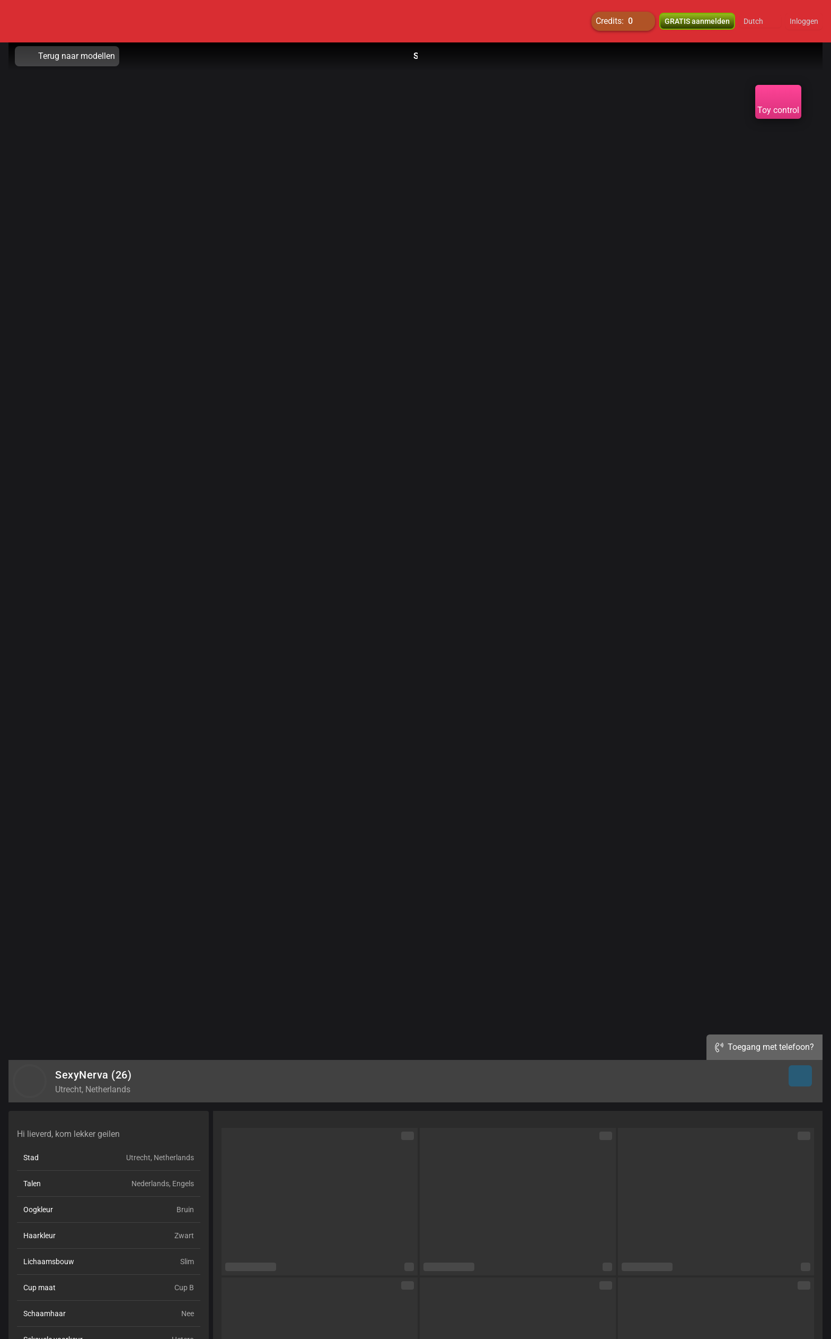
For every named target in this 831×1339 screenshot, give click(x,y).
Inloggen (804, 21)
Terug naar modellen (67, 56)
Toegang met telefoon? (764, 1047)
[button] (760, 21)
